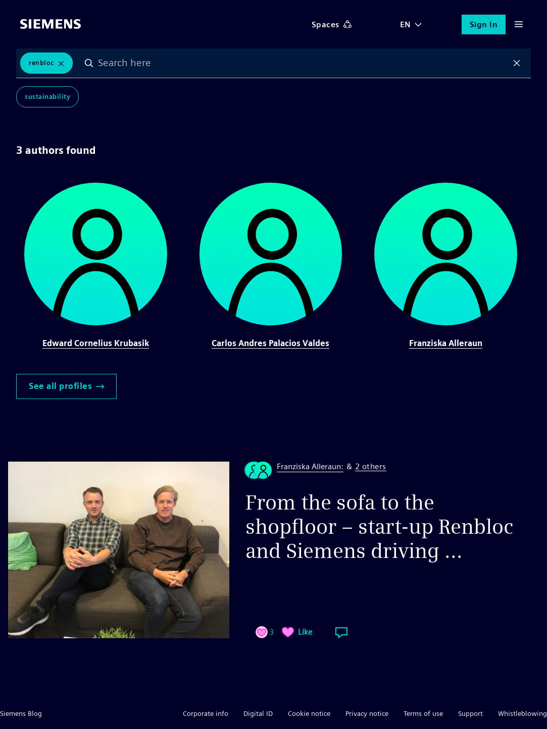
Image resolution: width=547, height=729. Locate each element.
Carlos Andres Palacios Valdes (270, 343)
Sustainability (47, 96)
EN (405, 24)
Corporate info (205, 713)
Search (89, 63)
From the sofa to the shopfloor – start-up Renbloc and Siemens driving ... (379, 526)
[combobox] (303, 63)
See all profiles (66, 386)
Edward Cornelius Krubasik (95, 343)
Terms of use (423, 713)
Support (470, 713)
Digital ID (258, 713)
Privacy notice (366, 713)
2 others (370, 467)
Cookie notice (309, 713)
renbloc (41, 63)
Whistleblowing (522, 713)
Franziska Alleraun (445, 343)
